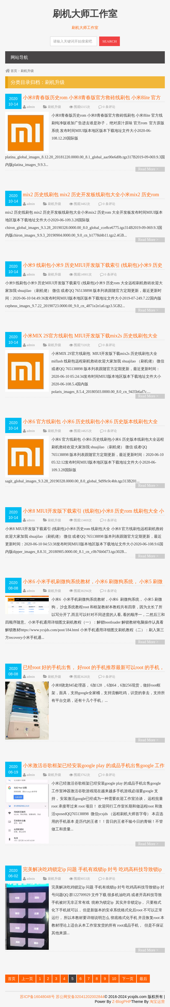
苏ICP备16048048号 (37, 996)
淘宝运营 (157, 1001)
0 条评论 (109, 107)
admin (31, 107)
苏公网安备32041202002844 (80, 996)
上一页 (27, 978)
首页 (14, 71)
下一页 (127, 978)
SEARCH (109, 41)
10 (114, 978)
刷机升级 (27, 71)
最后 (143, 978)
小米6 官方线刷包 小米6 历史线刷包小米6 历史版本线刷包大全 (90, 421)
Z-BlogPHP (121, 1001)
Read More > (148, 169)
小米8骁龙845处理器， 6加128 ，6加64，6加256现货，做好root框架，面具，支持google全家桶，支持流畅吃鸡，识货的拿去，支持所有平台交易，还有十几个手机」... (85, 693)
